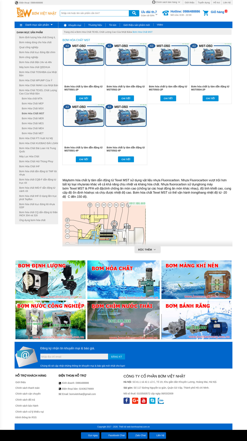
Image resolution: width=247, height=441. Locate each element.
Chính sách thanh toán (27, 388)
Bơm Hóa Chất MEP (33, 103)
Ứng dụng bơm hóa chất (32, 220)
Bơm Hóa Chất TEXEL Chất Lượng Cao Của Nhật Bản (104, 32)
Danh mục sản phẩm (37, 24)
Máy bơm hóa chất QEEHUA (34, 67)
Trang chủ (69, 32)
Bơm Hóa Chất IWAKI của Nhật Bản (38, 85)
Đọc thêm (147, 250)
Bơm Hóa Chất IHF (29, 166)
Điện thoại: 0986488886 (29, 2)
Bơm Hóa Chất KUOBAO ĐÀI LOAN (38, 143)
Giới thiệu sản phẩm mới (136, 25)
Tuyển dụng (204, 2)
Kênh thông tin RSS (26, 417)
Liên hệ (227, 2)
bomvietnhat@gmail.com (82, 394)
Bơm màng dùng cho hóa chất (35, 42)
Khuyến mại (72, 25)
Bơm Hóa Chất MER (33, 118)
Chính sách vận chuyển (28, 393)
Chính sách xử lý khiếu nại (29, 411)
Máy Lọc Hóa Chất (29, 156)
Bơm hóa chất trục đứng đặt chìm (37, 52)
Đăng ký (116, 356)
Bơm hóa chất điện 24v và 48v (35, 62)
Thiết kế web (125, 427)
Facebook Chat (114, 435)
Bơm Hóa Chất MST (143, 32)
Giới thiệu (189, 2)
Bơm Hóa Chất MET (33, 133)
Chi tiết (83, 98)
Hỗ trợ (216, 2)
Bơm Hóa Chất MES (33, 123)
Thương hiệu (95, 25)
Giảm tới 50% (149, 13)
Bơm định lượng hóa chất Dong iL (37, 37)
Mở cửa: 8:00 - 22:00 (185, 13)
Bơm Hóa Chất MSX (33, 108)
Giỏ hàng (217, 12)
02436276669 (86, 388)
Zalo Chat (138, 435)
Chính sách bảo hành (26, 405)
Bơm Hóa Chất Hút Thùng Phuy (36, 161)
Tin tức (112, 25)
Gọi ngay (90, 435)
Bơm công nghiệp (28, 57)
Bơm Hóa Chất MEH (33, 128)
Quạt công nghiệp (28, 47)
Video (160, 24)
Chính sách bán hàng (166, 2)
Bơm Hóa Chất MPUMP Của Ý (35, 80)
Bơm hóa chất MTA (32, 98)
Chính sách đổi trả (25, 399)
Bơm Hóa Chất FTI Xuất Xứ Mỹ (36, 138)
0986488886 (82, 383)
